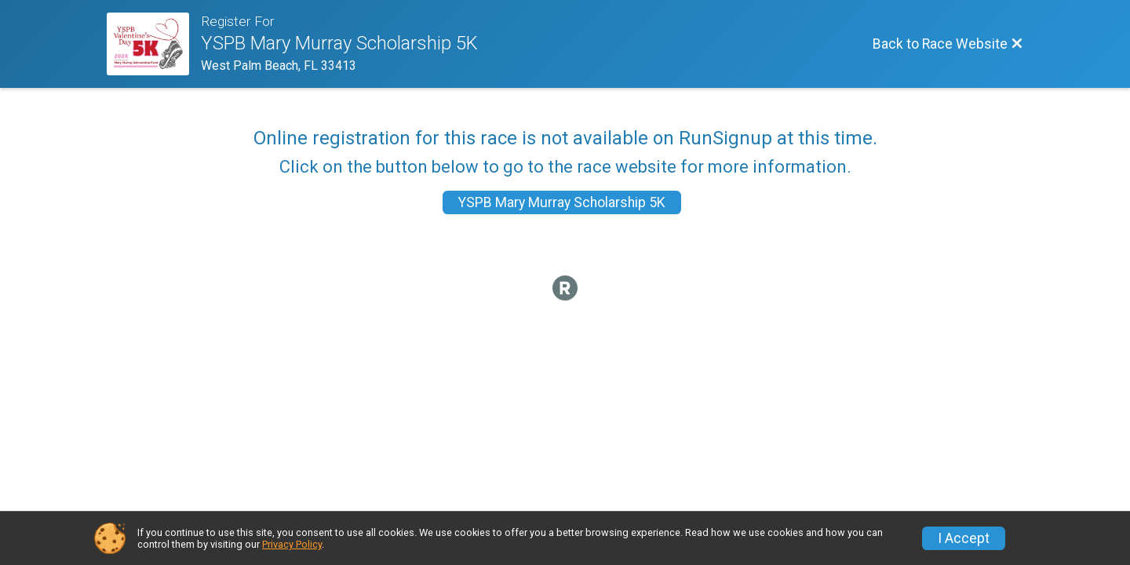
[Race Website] (154, 44)
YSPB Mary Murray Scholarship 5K (561, 202)
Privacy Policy (292, 544)
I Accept (964, 538)
